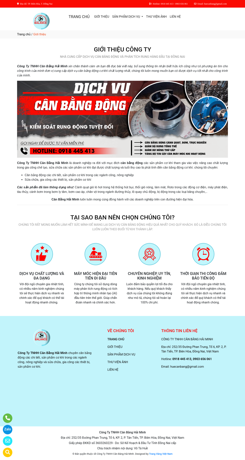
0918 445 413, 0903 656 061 (192, 359)
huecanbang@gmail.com (187, 366)
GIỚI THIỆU (101, 16)
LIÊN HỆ (175, 16)
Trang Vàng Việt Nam (160, 453)
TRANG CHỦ (79, 16)
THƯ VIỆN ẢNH (156, 16)
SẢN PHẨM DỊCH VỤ (126, 16)
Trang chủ (24, 34)
